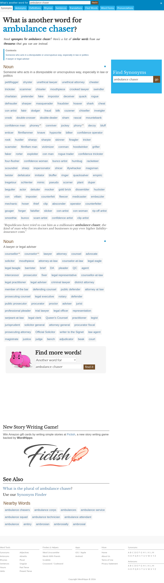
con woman (80, 210)
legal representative (64, 275)
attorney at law (94, 289)
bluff (103, 125)
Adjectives (24, 552)
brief (43, 268)
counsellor (11, 253)
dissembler (82, 189)
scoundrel (11, 168)
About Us (106, 556)
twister (9, 175)
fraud (47, 110)
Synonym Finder (32, 495)
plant (80, 182)
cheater (94, 82)
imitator (39, 175)
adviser (67, 303)
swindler (98, 89)
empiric (97, 175)
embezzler (97, 196)
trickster (10, 89)
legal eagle (95, 261)
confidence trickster (90, 154)
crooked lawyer (79, 89)
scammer (25, 89)
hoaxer (77, 103)
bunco (25, 218)
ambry (27, 524)
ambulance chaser (58, 366)
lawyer (48, 253)
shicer (59, 168)
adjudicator (66, 339)
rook (7, 139)
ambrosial (79, 524)
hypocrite (55, 132)
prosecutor (30, 275)
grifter (96, 146)
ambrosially (61, 524)
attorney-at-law (48, 261)
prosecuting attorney (18, 332)
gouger (9, 210)
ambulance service (93, 510)
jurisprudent (12, 325)
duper (91, 182)
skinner (60, 139)
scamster (11, 146)
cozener (69, 110)
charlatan (11, 96)
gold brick (65, 189)
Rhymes (48, 8)
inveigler (99, 110)
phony (77, 125)
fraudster (63, 103)
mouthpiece (57, 89)
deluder (35, 189)
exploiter (32, 154)
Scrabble (46, 560)
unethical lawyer (47, 82)
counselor (31, 253)
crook (8, 117)
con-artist (62, 210)
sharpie (46, 139)
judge (39, 339)
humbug (77, 161)
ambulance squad (16, 517)
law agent (94, 332)
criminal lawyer (60, 282)
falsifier (35, 210)
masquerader (44, 103)
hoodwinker (80, 146)
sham (65, 117)
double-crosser (25, 117)
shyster (27, 82)
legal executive (44, 296)
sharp (25, 168)
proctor (53, 303)
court (92, 339)
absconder (59, 203)
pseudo (54, 182)
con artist (11, 110)
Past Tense (24, 567)
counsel (76, 253)
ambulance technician (46, 517)
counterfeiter (93, 203)
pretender (27, 96)
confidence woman (36, 161)
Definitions (35, 8)
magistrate (11, 339)
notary (62, 296)
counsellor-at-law (92, 275)
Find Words (91, 8)
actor (23, 189)
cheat (101, 103)
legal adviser (38, 282)
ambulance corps (45, 510)
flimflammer (25, 132)
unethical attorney (73, 82)
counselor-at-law (72, 261)
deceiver (69, 96)
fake (40, 96)
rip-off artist (99, 210)
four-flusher (12, 161)
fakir (24, 110)
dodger (35, 110)
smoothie (11, 218)
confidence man (15, 125)
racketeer (93, 161)
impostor (53, 96)
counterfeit (48, 196)
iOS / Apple (80, 552)
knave (41, 132)
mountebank (94, 117)
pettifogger (11, 82)
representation (82, 310)
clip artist (83, 218)
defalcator (24, 175)
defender (76, 296)
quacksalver (81, 175)
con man (48, 154)
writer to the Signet (72, 332)
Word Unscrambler (51, 552)
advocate (91, 253)
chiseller (84, 110)
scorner (68, 182)
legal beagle (12, 268)
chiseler (41, 89)
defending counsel (44, 289)
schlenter (27, 182)
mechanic (11, 203)
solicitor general (35, 325)
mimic (41, 182)
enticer (9, 132)
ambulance (12, 524)
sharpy (32, 139)
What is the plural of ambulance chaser (37, 489)
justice (27, 339)
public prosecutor (16, 303)
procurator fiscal (84, 325)
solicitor (10, 261)
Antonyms (20, 8)
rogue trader (66, 154)
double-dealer (49, 117)
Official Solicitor (45, 332)
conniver (51, 125)
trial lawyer (42, 310)
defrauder (11, 103)
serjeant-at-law (14, 317)
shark (90, 103)
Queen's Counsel (57, 317)
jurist (79, 303)
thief (36, 203)
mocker (49, 189)
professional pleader (18, 310)
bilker (69, 132)
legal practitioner (15, 282)
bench (51, 339)
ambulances (68, 510)
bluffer (53, 175)
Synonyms (6, 8)
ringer (64, 175)
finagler (73, 139)
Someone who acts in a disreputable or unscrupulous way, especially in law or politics (47, 55)
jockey (65, 125)
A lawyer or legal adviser (17, 59)
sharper (27, 103)
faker (8, 154)
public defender (70, 289)
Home (104, 552)
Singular (23, 563)
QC (75, 268)
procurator (37, 303)
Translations (76, 8)
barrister (30, 268)
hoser (25, 203)
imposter (31, 196)
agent (85, 268)
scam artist (40, 218)
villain (17, 196)
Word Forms (107, 8)
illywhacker (74, 168)
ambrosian (42, 524)
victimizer (48, 146)
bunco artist (59, 161)
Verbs (2, 571)
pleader (63, 268)
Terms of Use (107, 560)
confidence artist (62, 218)
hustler (19, 139)
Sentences (61, 8)
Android (79, 556)
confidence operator (90, 132)
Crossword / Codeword (53, 563)
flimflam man (29, 146)
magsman (92, 168)
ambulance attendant (77, 517)
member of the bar (16, 289)
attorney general (59, 325)
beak (81, 339)
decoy (92, 125)
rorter (19, 154)
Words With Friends (51, 556)
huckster (99, 189)
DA (52, 268)
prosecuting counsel (17, 296)
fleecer (63, 196)
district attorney (84, 282)
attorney (61, 253)
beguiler (10, 189)
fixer (44, 275)
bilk (58, 110)
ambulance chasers (17, 510)
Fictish (71, 434)
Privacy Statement (110, 563)
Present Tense (26, 571)
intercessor (12, 275)
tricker (87, 139)
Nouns (3, 567)
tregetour (10, 182)
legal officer (61, 310)
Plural (22, 560)
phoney (34, 125)
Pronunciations (125, 8)
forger (22, 210)
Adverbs (23, 556)
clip (45, 203)
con (7, 196)
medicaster (79, 196)
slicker (48, 210)
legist (94, 317)
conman (63, 146)
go (156, 79)
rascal (77, 117)
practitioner (79, 317)
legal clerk (34, 317)
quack (83, 96)
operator (75, 203)
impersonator (42, 168)
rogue (94, 96)
